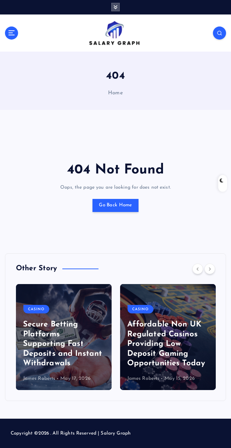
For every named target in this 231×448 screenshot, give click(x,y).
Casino (36, 309)
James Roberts (39, 378)
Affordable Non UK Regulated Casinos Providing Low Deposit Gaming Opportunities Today (166, 343)
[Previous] (197, 269)
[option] (64, 337)
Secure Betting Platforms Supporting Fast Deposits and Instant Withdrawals (62, 343)
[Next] (209, 269)
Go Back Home (115, 205)
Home (115, 93)
